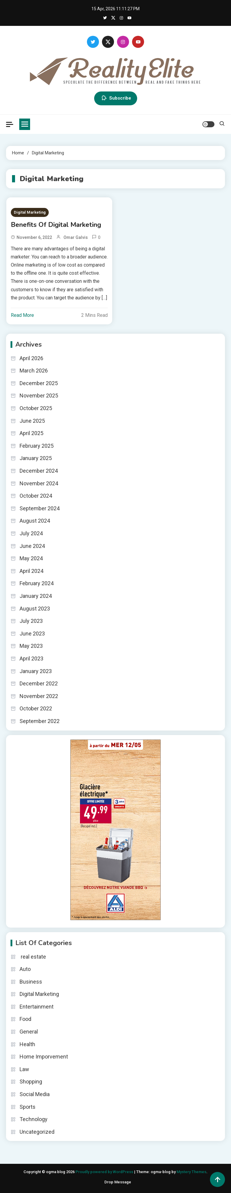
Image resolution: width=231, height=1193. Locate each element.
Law (24, 1069)
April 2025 (31, 433)
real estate (33, 956)
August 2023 (35, 608)
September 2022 (40, 721)
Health (27, 1044)
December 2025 (39, 383)
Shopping (31, 1081)
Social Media (35, 1094)
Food (25, 1019)
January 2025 (36, 458)
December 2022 (39, 683)
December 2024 (39, 471)
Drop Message (117, 1182)
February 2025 (37, 446)
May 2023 (31, 646)
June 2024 (32, 546)
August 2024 (35, 521)
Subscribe (115, 98)
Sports (27, 1107)
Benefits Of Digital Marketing (56, 224)
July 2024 (31, 533)
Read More (22, 315)
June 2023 (32, 633)
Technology (34, 1119)
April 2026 (31, 358)
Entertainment (37, 1006)
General (29, 1031)
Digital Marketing (30, 212)
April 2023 (31, 658)
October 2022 (36, 708)
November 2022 (39, 696)
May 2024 (31, 558)
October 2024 (36, 496)
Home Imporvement (44, 1056)
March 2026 (34, 370)
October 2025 (36, 408)
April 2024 (31, 571)
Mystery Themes (191, 1172)
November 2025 (39, 395)
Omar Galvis (75, 237)
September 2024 (40, 508)
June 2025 (32, 421)
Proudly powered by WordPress (104, 1172)
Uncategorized (37, 1132)
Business (31, 981)
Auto (25, 969)
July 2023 (31, 621)
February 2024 (37, 583)
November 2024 (39, 483)
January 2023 (36, 671)
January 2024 (36, 596)
